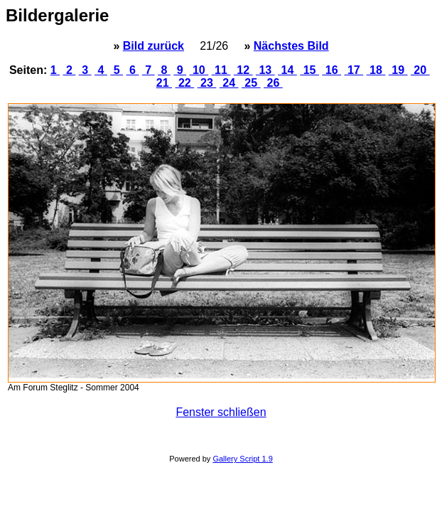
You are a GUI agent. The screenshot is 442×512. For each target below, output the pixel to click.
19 (398, 70)
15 (309, 70)
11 (221, 70)
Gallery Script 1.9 (242, 458)
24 (229, 83)
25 (251, 83)
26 (273, 83)
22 (185, 83)
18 (376, 70)
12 (243, 70)
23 (207, 83)
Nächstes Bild (291, 46)
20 (420, 70)
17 (354, 70)
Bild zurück (153, 46)
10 (199, 70)
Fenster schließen (221, 412)
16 (331, 70)
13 (265, 70)
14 (287, 70)
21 (164, 83)
